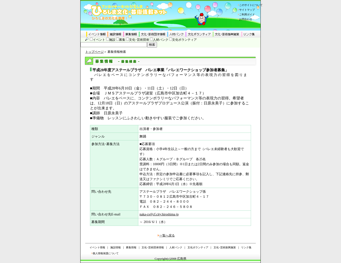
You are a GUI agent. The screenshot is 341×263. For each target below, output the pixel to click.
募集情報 (131, 247)
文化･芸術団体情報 (153, 247)
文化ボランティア (184, 39)
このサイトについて (251, 5)
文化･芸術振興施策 (225, 247)
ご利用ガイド (247, 14)
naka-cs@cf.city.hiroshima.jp (159, 214)
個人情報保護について (106, 253)
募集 (122, 39)
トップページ (94, 51)
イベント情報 (97, 247)
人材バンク (160, 39)
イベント (99, 39)
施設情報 (115, 247)
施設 (112, 39)
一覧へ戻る (167, 235)
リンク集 (246, 247)
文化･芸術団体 (139, 39)
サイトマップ (247, 9)
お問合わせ (245, 19)
